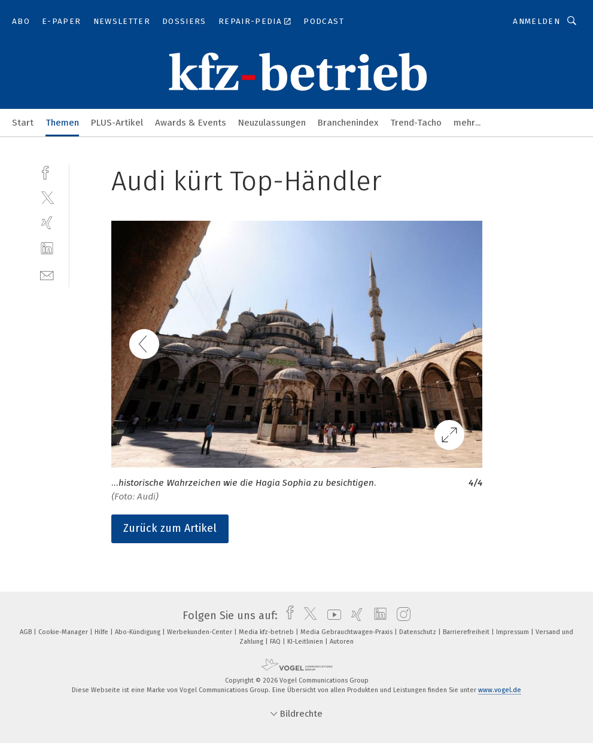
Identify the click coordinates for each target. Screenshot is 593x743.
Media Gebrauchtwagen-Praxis (347, 632)
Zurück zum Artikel (170, 528)
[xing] (46, 222)
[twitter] (46, 197)
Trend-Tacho (416, 122)
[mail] (46, 274)
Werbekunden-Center (200, 632)
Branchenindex (348, 122)
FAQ (276, 641)
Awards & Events (190, 122)
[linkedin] (46, 248)
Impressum (513, 632)
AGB (27, 632)
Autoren (342, 641)
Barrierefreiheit (467, 632)
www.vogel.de (499, 690)
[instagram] (400, 615)
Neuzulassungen (272, 122)
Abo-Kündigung (138, 632)
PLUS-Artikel (117, 122)
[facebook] (46, 171)
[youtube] (331, 615)
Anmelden (536, 21)
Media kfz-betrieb (267, 632)
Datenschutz (418, 632)
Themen (62, 122)
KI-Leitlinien (306, 641)
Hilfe (102, 632)
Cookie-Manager (64, 632)
